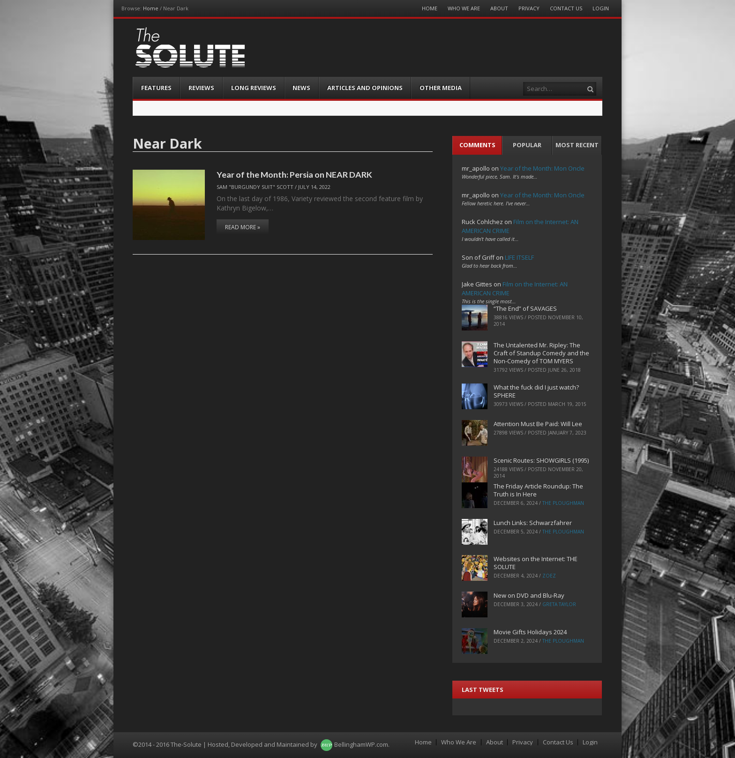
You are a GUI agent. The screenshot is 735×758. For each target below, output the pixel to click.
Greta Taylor (559, 604)
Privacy (529, 8)
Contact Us (566, 8)
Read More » (242, 227)
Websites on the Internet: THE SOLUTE (536, 563)
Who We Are (464, 8)
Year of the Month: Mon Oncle (542, 168)
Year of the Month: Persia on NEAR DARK (294, 174)
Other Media (441, 87)
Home (150, 8)
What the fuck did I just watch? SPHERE (536, 391)
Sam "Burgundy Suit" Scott (255, 186)
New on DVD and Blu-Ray (529, 595)
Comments (477, 145)
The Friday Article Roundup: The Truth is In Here (538, 490)
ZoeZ (549, 575)
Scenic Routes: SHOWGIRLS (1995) (541, 460)
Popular (527, 145)
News (301, 87)
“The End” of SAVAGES (525, 308)
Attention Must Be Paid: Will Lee (538, 424)
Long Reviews (253, 87)
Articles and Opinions (365, 87)
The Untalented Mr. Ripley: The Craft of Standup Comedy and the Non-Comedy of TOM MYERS (541, 353)
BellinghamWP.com (361, 744)
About (499, 8)
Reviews (201, 87)
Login (600, 8)
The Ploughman (563, 503)
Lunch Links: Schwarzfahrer (533, 522)
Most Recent (577, 145)
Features (156, 87)
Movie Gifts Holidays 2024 (530, 632)
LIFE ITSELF (519, 257)
